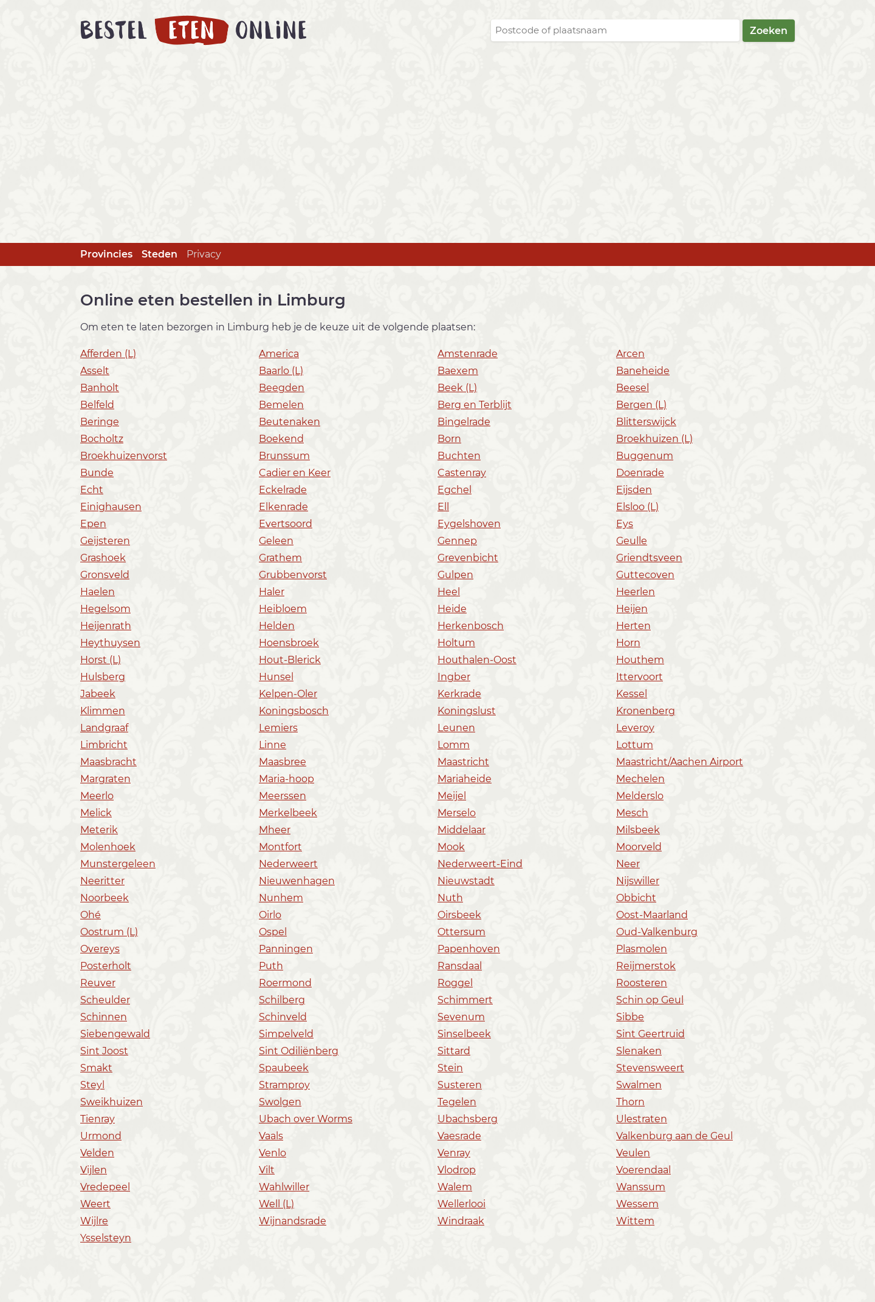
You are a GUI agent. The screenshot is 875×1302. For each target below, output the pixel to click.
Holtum (456, 643)
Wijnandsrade (292, 1221)
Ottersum (461, 932)
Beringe (99, 422)
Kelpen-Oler (288, 694)
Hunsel (276, 677)
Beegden (281, 388)
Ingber (453, 677)
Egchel (454, 490)
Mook (451, 847)
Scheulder (105, 1000)
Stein (450, 1068)
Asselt (94, 371)
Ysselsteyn (105, 1238)
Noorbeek (104, 898)
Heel (448, 592)
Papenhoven (468, 949)
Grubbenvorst (293, 575)
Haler (271, 592)
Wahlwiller (284, 1187)
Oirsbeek (459, 915)
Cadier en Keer (295, 473)
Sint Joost (104, 1051)
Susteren (459, 1085)
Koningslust (466, 711)
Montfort (280, 847)
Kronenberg (645, 711)
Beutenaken (289, 422)
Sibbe (630, 1017)
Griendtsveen (649, 558)
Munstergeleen (118, 864)
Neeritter (102, 881)
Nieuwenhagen (297, 881)
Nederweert (288, 864)
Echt (91, 490)
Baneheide (643, 371)
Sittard (453, 1051)
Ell (443, 507)
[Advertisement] (437, 152)
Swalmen (639, 1085)
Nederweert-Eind (480, 864)
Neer (628, 864)
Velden (97, 1153)
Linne (272, 745)
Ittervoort (639, 677)
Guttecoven (645, 575)
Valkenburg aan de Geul (674, 1136)
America (279, 354)
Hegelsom (105, 609)
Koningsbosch (294, 711)
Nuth (450, 898)
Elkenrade (283, 507)
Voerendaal (643, 1170)
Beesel (632, 388)
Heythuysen (110, 643)
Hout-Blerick (290, 660)
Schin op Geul (650, 1000)
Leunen (456, 728)
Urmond (101, 1136)
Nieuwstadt (466, 881)
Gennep (457, 541)
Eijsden (634, 490)
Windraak (460, 1221)
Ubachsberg (467, 1119)
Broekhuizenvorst (123, 456)
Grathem (280, 558)
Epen (93, 524)
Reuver (97, 983)
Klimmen (102, 711)
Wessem (637, 1204)
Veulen (633, 1153)
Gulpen (455, 575)
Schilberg (282, 1000)
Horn (628, 643)
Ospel (273, 932)
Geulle (631, 541)
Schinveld (283, 1017)
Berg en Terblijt (474, 405)
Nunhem (281, 898)
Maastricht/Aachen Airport (679, 762)
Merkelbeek (288, 813)
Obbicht (636, 898)
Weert (95, 1204)
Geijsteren (105, 541)
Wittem (635, 1221)
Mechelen (640, 779)
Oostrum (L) (109, 932)
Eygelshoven (469, 524)
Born (449, 439)
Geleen (276, 541)
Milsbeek (638, 830)
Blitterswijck (646, 422)
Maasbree (282, 762)
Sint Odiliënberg (298, 1051)
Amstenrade (467, 354)
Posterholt (105, 966)
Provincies (106, 254)
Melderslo (640, 796)
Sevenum (461, 1017)
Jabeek (97, 694)
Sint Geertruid (650, 1034)
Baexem (457, 371)
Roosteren (641, 983)
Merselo (456, 813)
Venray (453, 1153)
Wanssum (640, 1187)
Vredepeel (105, 1187)
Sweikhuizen (111, 1102)
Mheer (274, 830)
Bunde (97, 473)
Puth (271, 966)
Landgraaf (104, 728)
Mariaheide (464, 779)
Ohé (90, 915)
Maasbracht (108, 762)
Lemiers (278, 728)
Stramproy (284, 1085)
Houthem (640, 660)
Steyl (92, 1085)
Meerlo (97, 796)
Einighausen (111, 507)
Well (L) (276, 1204)
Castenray (461, 473)
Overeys (100, 949)
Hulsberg (102, 677)
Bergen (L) (641, 405)
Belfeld (97, 405)
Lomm (453, 745)
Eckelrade (283, 490)
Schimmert (465, 1000)
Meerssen (282, 796)
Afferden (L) (108, 354)
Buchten (459, 456)
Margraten (105, 779)
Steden (159, 254)
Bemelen (281, 405)
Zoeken (768, 30)
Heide (452, 609)
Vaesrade (459, 1136)
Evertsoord (285, 524)
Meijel (451, 796)
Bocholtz (101, 439)
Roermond (285, 983)
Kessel (631, 694)
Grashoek (103, 558)
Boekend (281, 439)
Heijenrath (105, 626)
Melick (96, 813)
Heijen (632, 609)
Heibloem (283, 609)
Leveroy (635, 728)
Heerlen (635, 592)
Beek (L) (457, 388)
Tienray (97, 1119)
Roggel (455, 983)
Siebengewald (115, 1034)
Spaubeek (284, 1068)
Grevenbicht (467, 558)
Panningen (286, 949)
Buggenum (644, 456)
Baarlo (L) (281, 371)
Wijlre (94, 1221)
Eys (624, 524)
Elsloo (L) (637, 507)
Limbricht (104, 745)
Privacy (204, 254)
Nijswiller (637, 881)
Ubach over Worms (305, 1119)
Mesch (632, 813)
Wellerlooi (461, 1204)
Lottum (634, 745)
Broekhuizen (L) (654, 439)
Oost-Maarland (652, 915)
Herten (633, 626)
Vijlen (93, 1170)
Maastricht (463, 762)
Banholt (99, 388)
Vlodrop (456, 1170)
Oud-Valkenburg (657, 932)
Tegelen (456, 1102)
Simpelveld (286, 1034)
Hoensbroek (289, 643)
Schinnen (103, 1017)
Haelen (97, 592)
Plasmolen (641, 949)
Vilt (267, 1170)
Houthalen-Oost (476, 660)
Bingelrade (463, 422)
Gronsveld (104, 575)
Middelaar (461, 830)
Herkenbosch (470, 626)
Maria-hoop (286, 779)
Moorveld (639, 847)
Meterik (99, 830)
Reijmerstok (646, 966)
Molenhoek (108, 847)
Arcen (630, 354)
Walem (454, 1187)
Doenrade (640, 473)
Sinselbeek (464, 1034)
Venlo (272, 1153)
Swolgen (280, 1102)
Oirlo (270, 915)
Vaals (271, 1136)
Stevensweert (650, 1068)
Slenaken (639, 1051)
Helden (277, 626)
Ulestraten (641, 1119)
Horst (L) (100, 660)
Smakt (96, 1068)
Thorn (630, 1102)
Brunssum (284, 456)
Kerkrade (459, 694)
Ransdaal (459, 966)
